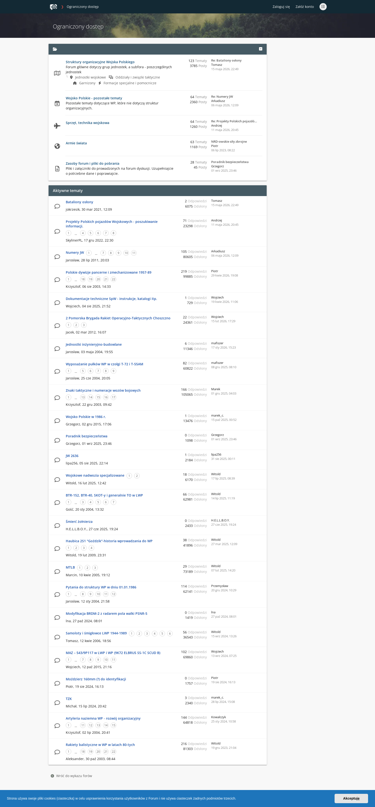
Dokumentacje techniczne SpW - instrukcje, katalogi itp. (111, 298)
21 (106, 279)
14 (90, 397)
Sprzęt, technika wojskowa (87, 122)
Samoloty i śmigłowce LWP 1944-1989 (96, 633)
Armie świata (76, 143)
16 (106, 397)
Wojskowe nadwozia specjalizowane (95, 475)
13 (83, 397)
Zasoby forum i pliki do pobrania (92, 163)
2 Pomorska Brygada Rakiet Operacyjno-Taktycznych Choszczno (118, 318)
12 (113, 594)
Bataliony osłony (79, 202)
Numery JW (75, 252)
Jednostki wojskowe (88, 77)
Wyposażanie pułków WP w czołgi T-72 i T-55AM (104, 364)
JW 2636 (72, 455)
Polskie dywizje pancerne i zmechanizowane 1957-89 (108, 272)
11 (134, 253)
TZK (69, 698)
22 (113, 279)
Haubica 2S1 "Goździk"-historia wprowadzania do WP (109, 541)
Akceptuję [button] (351, 798)
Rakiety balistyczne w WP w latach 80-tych (100, 744)
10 (126, 253)
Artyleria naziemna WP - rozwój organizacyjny (103, 718)
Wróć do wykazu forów (71, 775)
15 (98, 397)
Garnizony (84, 83)
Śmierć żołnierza (79, 521)
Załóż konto (305, 6)
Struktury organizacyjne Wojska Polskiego (100, 62)
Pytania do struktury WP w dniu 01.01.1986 (101, 587)
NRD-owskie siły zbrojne (229, 141)
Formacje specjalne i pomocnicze (127, 83)
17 (113, 397)
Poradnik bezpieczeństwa (230, 162)
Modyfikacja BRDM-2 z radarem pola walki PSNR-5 (106, 613)
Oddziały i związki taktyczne (134, 77)
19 (90, 279)
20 (98, 279)
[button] (237, 799)
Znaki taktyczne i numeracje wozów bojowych (103, 390)
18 (83, 279)
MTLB (70, 567)
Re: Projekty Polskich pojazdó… (234, 121)
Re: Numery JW (222, 96)
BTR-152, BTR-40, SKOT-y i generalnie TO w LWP (104, 495)
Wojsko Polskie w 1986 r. (86, 416)
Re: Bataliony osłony (226, 60)
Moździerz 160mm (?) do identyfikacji (96, 679)
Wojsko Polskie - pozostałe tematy (94, 98)
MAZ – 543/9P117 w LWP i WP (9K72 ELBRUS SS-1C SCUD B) (113, 652)
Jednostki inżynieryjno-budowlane (94, 344)
